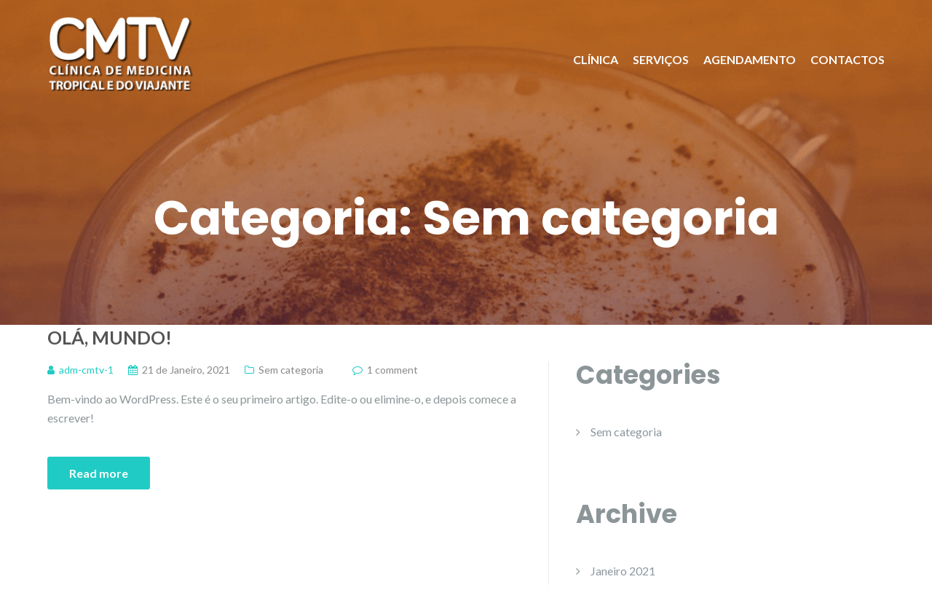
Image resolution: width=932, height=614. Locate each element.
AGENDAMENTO (749, 59)
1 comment (392, 369)
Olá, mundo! (109, 337)
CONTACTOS (847, 59)
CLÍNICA (595, 59)
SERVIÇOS (661, 59)
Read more (98, 473)
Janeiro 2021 (623, 571)
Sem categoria (290, 369)
